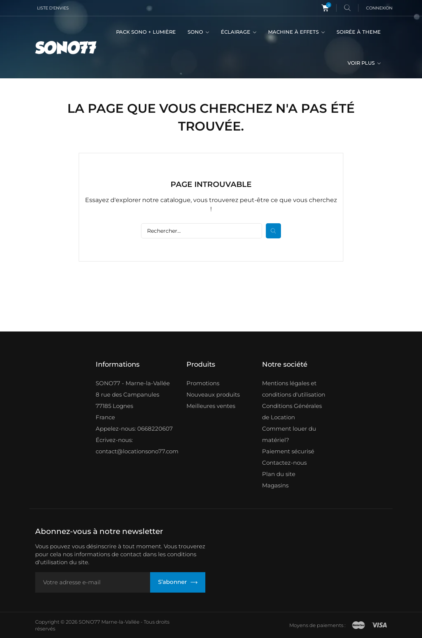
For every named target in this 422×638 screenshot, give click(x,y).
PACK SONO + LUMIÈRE (146, 32)
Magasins (275, 485)
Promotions (202, 383)
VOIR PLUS (362, 63)
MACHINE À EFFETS (294, 32)
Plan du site (278, 474)
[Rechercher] (201, 230)
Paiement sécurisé (288, 451)
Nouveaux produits (213, 394)
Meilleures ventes (210, 405)
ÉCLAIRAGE (236, 32)
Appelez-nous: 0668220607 (134, 428)
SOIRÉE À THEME (359, 32)
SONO (196, 32)
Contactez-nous (284, 462)
